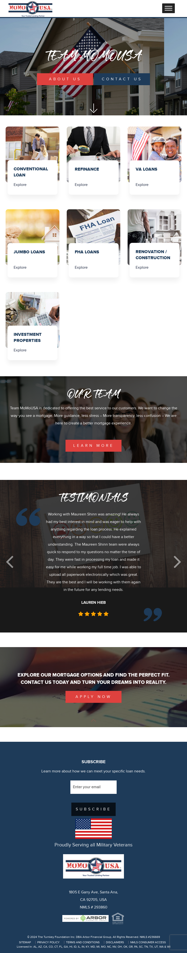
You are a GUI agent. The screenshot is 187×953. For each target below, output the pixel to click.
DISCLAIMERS (115, 942)
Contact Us (122, 79)
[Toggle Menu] (168, 8)
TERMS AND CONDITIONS (83, 942)
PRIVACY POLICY (48, 942)
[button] (9, 562)
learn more (93, 445)
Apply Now (93, 697)
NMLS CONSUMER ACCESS (148, 942)
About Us (65, 79)
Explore (20, 185)
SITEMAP (25, 942)
